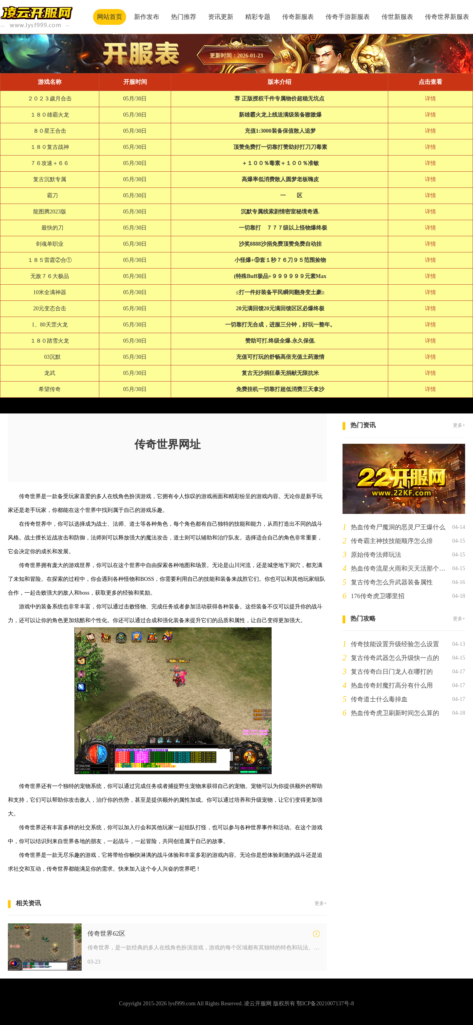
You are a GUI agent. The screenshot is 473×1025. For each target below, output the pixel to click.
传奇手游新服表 (348, 16)
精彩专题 (257, 16)
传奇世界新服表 (447, 16)
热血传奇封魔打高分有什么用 (392, 685)
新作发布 (146, 16)
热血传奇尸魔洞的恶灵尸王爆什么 (398, 527)
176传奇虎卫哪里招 (377, 596)
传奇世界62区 (106, 933)
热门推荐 (183, 16)
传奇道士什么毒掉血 (379, 699)
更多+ (321, 903)
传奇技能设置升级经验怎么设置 (395, 644)
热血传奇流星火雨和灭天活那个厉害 (400, 568)
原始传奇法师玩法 (376, 554)
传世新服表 (397, 16)
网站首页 (109, 16)
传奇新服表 (298, 16)
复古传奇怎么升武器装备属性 (392, 582)
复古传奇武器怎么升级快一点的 (395, 657)
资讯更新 (220, 16)
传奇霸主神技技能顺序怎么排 (392, 541)
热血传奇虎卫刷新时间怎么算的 (395, 713)
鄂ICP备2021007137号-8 (325, 1003)
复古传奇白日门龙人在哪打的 (392, 671)
